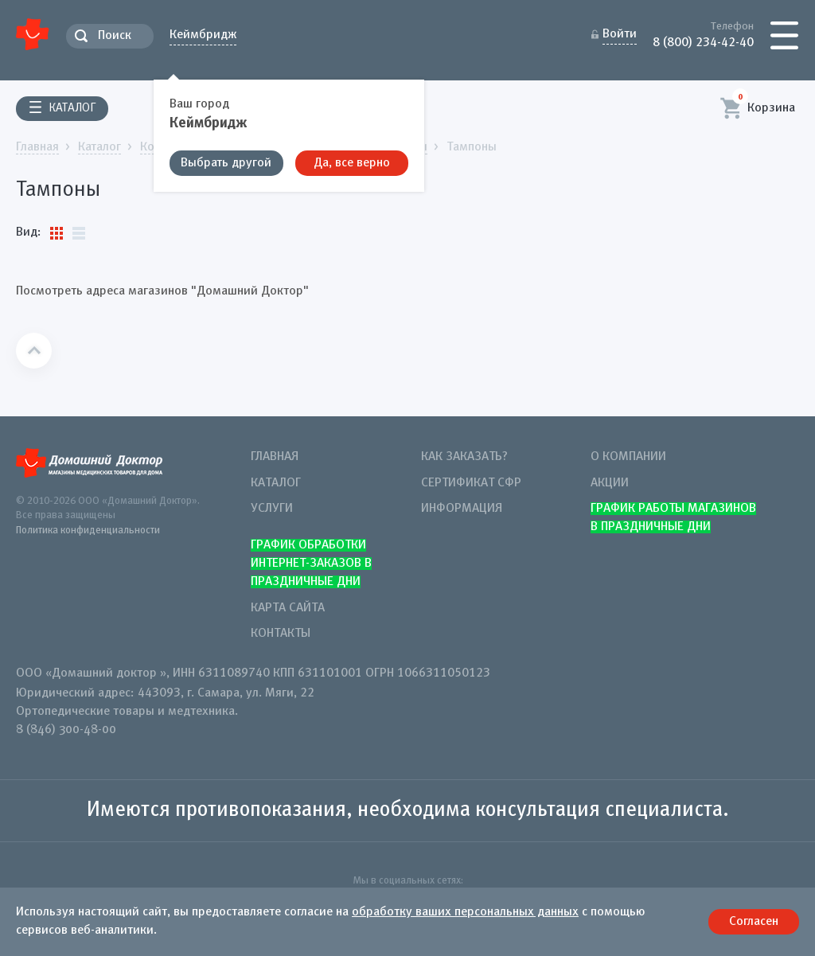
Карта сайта (288, 608)
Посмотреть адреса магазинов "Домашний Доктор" (162, 291)
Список (79, 233)
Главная (274, 457)
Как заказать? (464, 457)
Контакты (280, 633)
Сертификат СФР (471, 483)
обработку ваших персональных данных (465, 912)
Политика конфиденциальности (88, 530)
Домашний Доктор (33, 34)
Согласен (753, 921)
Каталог (276, 483)
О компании (628, 457)
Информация (461, 508)
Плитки (56, 233)
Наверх (34, 351)
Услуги (272, 508)
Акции (610, 483)
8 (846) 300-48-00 (66, 730)
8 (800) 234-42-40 (703, 41)
